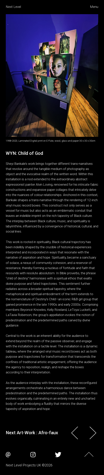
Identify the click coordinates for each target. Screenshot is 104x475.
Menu (94, 7)
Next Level (13, 7)
